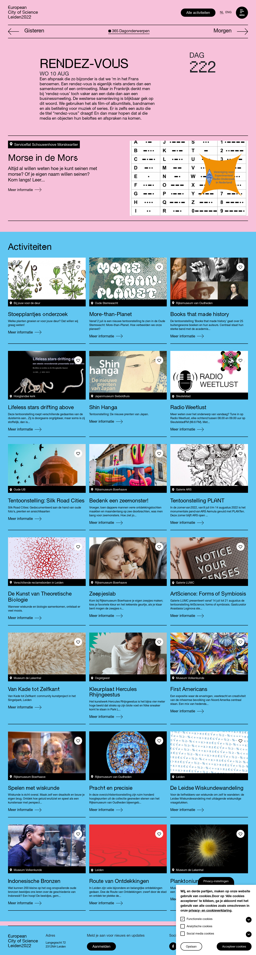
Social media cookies (200, 934)
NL (222, 12)
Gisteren (26, 32)
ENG (228, 12)
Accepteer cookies (234, 947)
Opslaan (191, 947)
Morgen (231, 32)
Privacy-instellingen (216, 881)
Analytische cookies (199, 926)
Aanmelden (101, 947)
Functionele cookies (199, 919)
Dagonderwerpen (129, 31)
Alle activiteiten (198, 13)
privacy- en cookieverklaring (210, 910)
